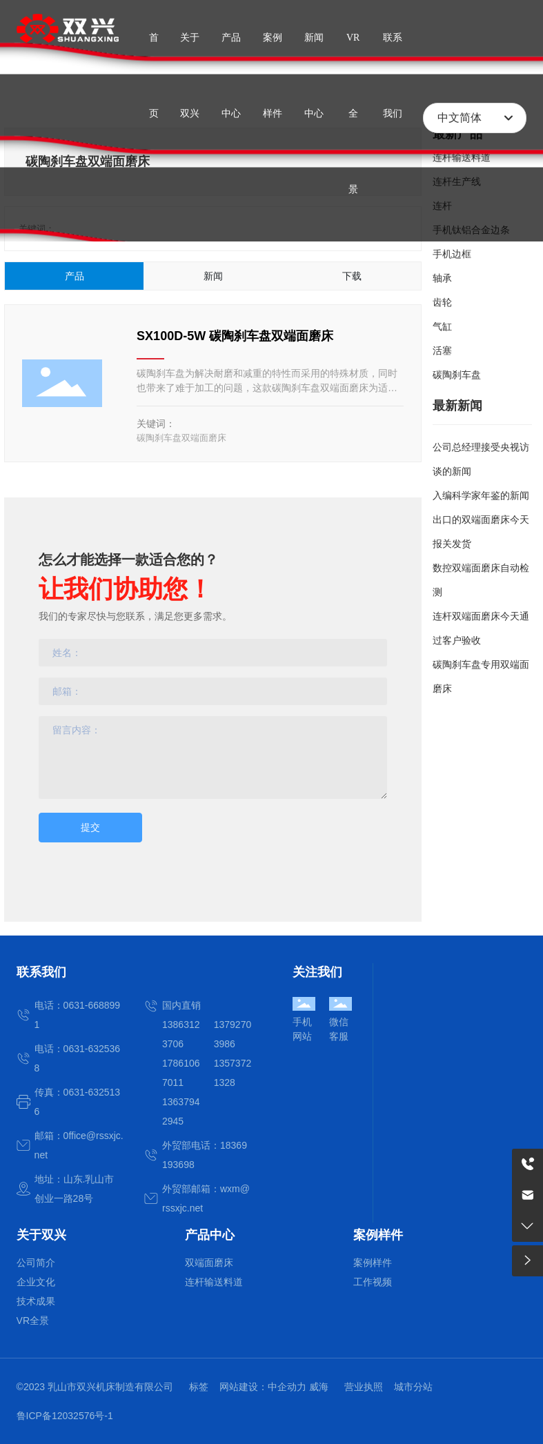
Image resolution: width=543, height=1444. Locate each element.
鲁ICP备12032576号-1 (65, 1415)
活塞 (442, 350)
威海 (318, 1386)
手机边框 (452, 253)
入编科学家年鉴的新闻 (481, 495)
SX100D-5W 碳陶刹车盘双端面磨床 (235, 336)
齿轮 (442, 302)
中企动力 (287, 1386)
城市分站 (413, 1386)
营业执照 (363, 1386)
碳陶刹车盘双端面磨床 (181, 438)
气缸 (442, 326)
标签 (198, 1386)
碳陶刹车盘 (457, 374)
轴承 (442, 278)
